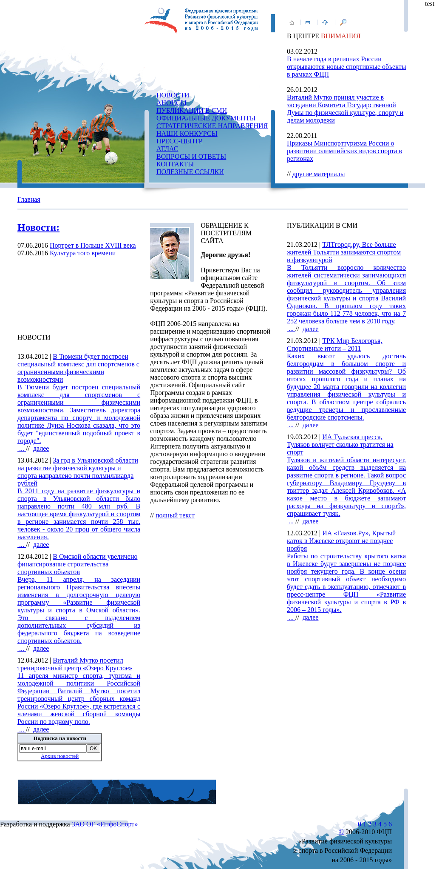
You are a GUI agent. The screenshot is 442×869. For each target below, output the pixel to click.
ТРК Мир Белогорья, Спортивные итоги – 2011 (334, 344)
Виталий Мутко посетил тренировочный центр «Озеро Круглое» (74, 664)
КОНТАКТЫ (175, 164)
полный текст (175, 515)
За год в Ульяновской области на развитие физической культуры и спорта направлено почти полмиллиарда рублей (77, 472)
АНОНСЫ (171, 102)
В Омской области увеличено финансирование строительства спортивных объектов (77, 564)
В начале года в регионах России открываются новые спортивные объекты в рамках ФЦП (346, 66)
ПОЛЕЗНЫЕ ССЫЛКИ (190, 171)
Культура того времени (83, 253)
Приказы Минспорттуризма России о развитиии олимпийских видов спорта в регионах (344, 151)
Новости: (38, 227)
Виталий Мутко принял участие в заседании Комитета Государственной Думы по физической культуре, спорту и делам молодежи (345, 109)
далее (41, 448)
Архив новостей (60, 756)
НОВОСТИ (173, 95)
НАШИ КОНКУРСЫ (187, 133)
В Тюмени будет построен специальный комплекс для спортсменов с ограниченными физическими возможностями (78, 368)
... (78, 417)
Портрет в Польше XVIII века (93, 245)
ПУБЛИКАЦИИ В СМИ (191, 110)
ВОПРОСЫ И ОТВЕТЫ (191, 156)
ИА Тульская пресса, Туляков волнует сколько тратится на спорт (340, 444)
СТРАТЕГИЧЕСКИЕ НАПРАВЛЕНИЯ (212, 125)
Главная (28, 199)
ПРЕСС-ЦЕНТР (179, 141)
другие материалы (318, 173)
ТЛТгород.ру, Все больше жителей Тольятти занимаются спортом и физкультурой (344, 252)
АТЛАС (167, 148)
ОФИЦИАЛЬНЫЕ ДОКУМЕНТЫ (205, 118)
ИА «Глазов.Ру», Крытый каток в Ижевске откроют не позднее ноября (341, 540)
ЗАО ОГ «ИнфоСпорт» (105, 824)
